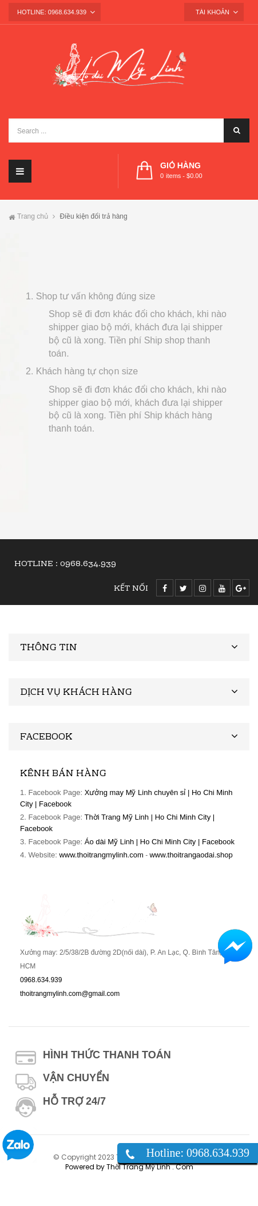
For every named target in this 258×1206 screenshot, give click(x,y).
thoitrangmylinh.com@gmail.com (70, 994)
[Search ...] (129, 130)
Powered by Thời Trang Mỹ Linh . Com (129, 1167)
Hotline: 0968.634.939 (197, 1152)
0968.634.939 (88, 564)
